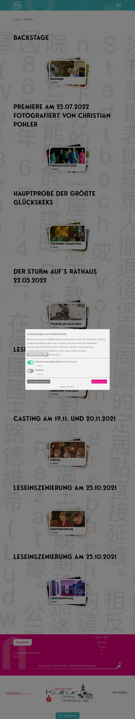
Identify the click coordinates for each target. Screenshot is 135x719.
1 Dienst (38, 366)
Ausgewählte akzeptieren (38, 381)
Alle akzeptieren (99, 381)
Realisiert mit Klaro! (67, 387)
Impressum (55, 354)
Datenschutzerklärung (37, 354)
